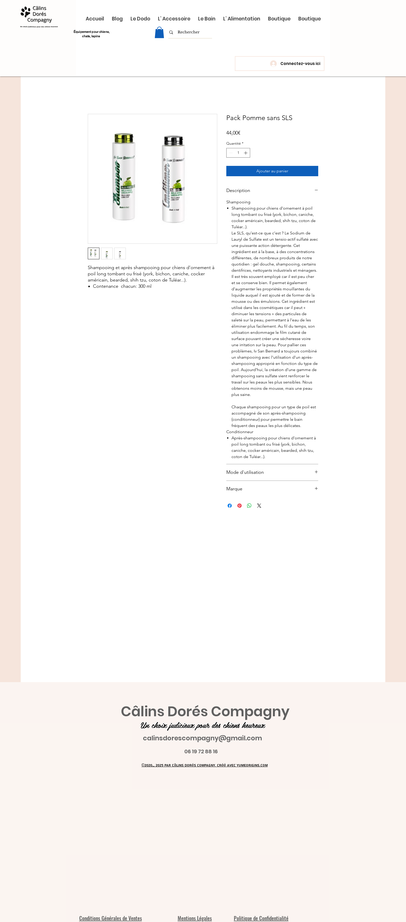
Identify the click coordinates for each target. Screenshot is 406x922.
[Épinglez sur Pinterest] (239, 506)
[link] (159, 32)
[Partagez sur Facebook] (230, 506)
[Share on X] (259, 506)
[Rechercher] (188, 32)
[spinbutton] (238, 152)
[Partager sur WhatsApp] (249, 506)
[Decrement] (230, 152)
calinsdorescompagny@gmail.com (202, 738)
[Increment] (246, 152)
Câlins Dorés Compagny (205, 711)
